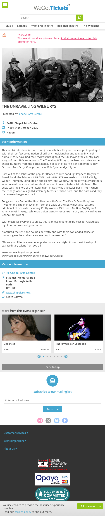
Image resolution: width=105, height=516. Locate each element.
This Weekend (90, 25)
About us (9, 448)
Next (66, 356)
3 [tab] (51, 356)
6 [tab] (61, 356)
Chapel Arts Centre (30, 114)
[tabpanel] (26, 333)
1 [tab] (43, 356)
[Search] (79, 18)
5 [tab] (58, 356)
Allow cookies (89, 506)
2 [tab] (47, 356)
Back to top (53, 367)
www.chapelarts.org (18, 292)
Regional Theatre (67, 25)
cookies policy (23, 511)
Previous (39, 356)
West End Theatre (42, 25)
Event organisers (14, 440)
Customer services (15, 433)
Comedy (22, 25)
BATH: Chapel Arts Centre (18, 273)
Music (9, 25)
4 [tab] (54, 356)
